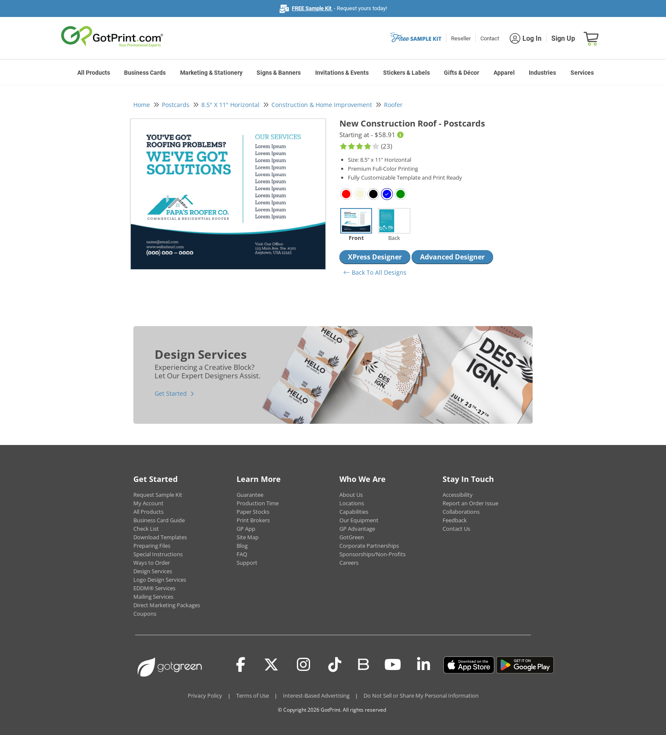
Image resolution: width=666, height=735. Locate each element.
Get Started (171, 393)
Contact (489, 38)
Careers (348, 562)
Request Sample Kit (157, 494)
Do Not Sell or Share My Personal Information (421, 695)
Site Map (248, 537)
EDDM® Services (154, 588)
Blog (242, 545)
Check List (146, 528)
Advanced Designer (452, 257)
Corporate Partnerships (369, 545)
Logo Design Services (159, 579)
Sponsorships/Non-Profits (372, 554)
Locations (351, 503)
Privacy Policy (205, 695)
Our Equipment (358, 520)
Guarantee (250, 494)
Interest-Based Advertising (316, 695)
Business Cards (145, 72)
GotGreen (351, 537)
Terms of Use (252, 695)
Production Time (258, 503)
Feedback (455, 520)
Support (247, 562)
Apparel (504, 72)
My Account (148, 503)
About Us (351, 494)
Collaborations (461, 511)
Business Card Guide (159, 520)
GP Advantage (357, 528)
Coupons (144, 613)
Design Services (152, 571)
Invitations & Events (342, 72)
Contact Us (456, 528)
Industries (542, 72)
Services (582, 72)
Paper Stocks (253, 511)
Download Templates (160, 537)
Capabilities (353, 511)
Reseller (461, 38)
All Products (93, 72)
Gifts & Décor (461, 72)
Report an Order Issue (470, 503)
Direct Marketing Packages (166, 605)
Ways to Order (151, 562)
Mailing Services (153, 596)
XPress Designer (375, 257)
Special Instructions (158, 554)
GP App (246, 528)
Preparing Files (151, 545)
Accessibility (458, 494)
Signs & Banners (279, 72)
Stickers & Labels (406, 72)
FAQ (242, 554)
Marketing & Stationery (211, 72)
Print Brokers (253, 520)
